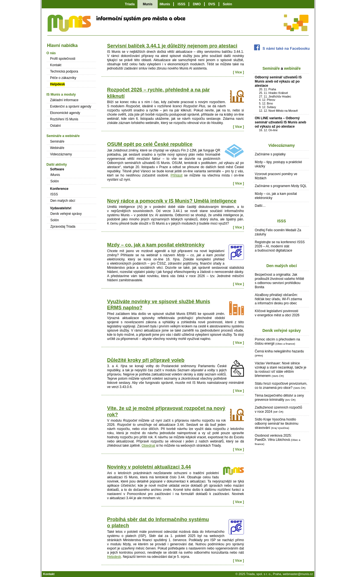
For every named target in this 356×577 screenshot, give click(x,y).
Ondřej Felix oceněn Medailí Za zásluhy (278, 232)
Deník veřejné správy (281, 331)
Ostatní (55, 126)
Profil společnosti (62, 59)
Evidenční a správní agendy (70, 106)
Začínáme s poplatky (270, 154)
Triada (130, 4)
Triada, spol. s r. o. (258, 574)
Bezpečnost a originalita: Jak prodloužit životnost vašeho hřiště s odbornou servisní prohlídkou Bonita (279, 281)
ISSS (181, 4)
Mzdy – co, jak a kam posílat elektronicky (155, 245)
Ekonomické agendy (65, 113)
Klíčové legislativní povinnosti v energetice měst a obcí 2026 (277, 313)
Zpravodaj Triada (62, 226)
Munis (147, 4)
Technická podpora (64, 71)
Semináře (271, 68)
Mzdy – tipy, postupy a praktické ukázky (278, 164)
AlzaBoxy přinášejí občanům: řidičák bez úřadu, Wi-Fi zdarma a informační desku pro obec (278, 299)
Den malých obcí (281, 266)
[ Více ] (238, 72)
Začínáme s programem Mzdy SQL (281, 186)
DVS (211, 4)
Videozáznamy (281, 145)
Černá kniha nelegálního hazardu (279, 353)
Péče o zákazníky (63, 78)
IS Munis (69, 26)
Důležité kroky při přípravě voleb (145, 360)
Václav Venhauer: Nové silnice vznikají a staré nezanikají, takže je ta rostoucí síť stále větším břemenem (280, 369)
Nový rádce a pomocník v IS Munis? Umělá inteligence (171, 201)
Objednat (148, 445)
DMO (197, 4)
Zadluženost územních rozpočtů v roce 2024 (278, 410)
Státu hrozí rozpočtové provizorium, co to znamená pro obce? (281, 386)
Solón (227, 4)
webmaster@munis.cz (298, 574)
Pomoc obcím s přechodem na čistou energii (277, 341)
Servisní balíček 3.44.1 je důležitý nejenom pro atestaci (172, 46)
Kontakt (55, 65)
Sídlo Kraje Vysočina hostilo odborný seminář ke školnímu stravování (276, 423)
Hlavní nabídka (62, 45)
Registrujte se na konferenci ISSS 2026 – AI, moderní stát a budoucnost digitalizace (280, 246)
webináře (292, 68)
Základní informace (64, 100)
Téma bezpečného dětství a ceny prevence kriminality (279, 398)
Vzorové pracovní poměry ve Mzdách (276, 176)
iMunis (164, 4)
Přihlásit (176, 175)
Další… (260, 206)
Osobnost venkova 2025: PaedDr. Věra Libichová (277, 440)
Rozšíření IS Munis (64, 119)
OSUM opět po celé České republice (149, 144)
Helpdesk (114, 557)
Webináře (57, 148)
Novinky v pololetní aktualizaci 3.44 (149, 467)
